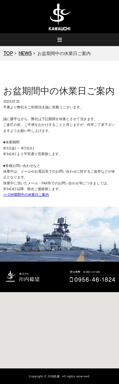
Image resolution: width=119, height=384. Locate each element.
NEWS (25, 53)
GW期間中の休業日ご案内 (26, 194)
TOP (8, 53)
